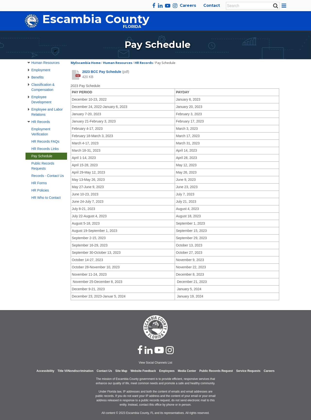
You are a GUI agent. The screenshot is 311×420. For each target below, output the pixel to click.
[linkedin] (160, 5)
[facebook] (154, 5)
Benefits (37, 77)
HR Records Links (45, 149)
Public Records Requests (42, 165)
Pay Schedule (41, 156)
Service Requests (248, 371)
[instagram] (175, 5)
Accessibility (45, 371)
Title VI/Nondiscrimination (76, 371)
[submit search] (275, 5)
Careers (188, 5)
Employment (40, 70)
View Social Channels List (155, 362)
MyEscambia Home (86, 63)
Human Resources (45, 63)
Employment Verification (40, 131)
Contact (211, 5)
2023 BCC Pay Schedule (101, 72)
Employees (166, 371)
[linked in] (149, 350)
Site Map (121, 371)
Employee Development (41, 99)
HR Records (40, 122)
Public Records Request (216, 371)
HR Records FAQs (45, 141)
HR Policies (40, 190)
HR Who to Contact (46, 198)
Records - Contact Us (47, 176)
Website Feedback (143, 371)
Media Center (187, 371)
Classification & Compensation (43, 87)
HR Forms (39, 183)
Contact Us (104, 371)
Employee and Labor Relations (47, 111)
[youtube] (167, 5)
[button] (285, 5)
